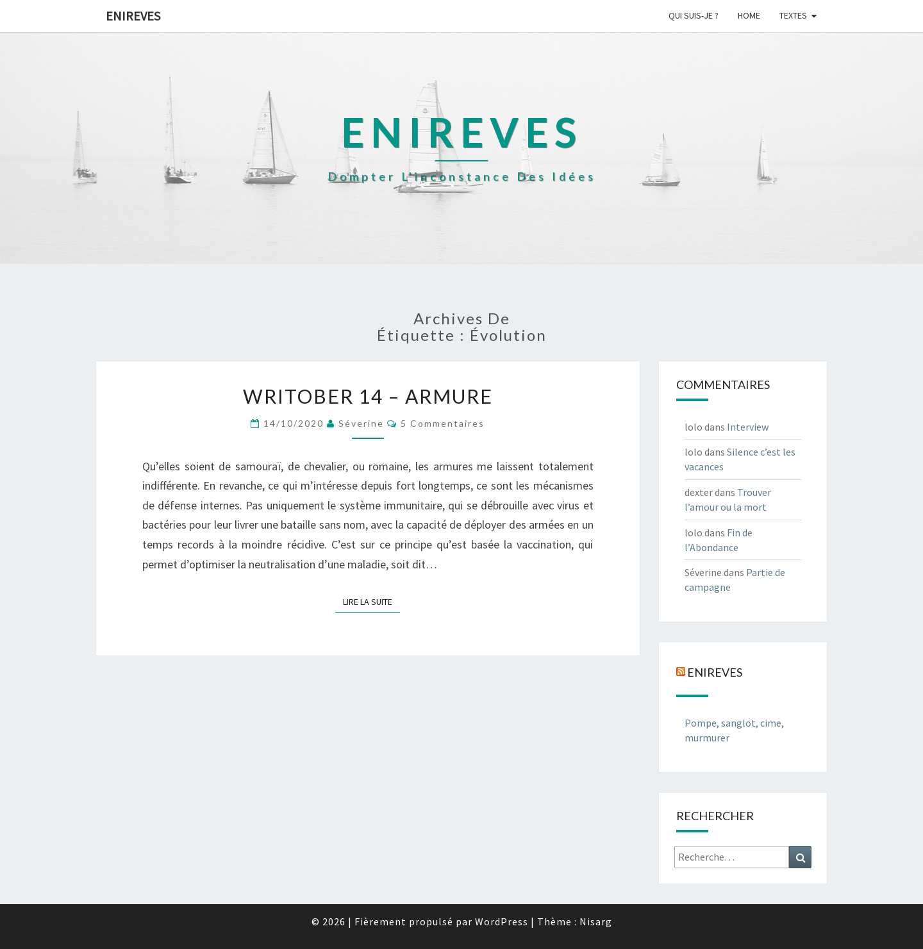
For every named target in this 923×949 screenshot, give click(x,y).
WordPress (501, 921)
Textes (793, 15)
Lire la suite (371, 601)
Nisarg (595, 921)
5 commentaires (443, 423)
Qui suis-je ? (694, 15)
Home (749, 15)
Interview (748, 426)
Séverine (361, 423)
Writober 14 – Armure (368, 396)
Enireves (133, 16)
